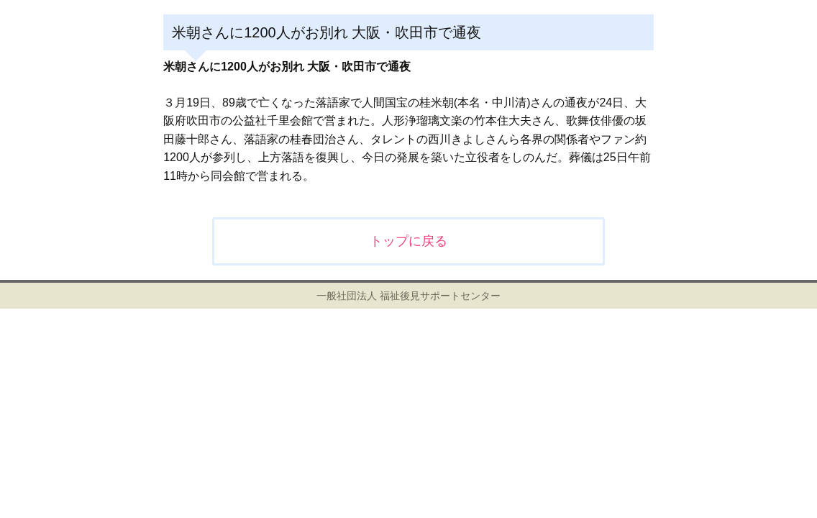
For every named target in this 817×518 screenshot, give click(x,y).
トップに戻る (408, 241)
